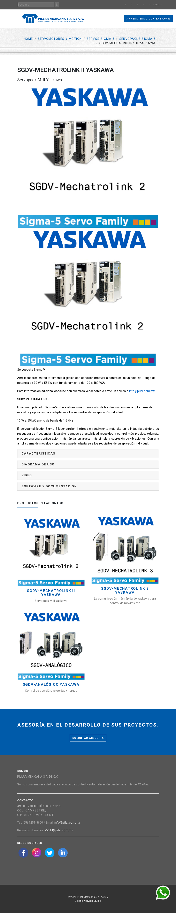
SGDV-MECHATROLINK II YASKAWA (51, 593)
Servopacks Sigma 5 (137, 39)
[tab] (88, 453)
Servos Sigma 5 (100, 39)
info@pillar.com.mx (142, 391)
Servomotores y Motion (60, 39)
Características (38, 453)
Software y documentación (49, 486)
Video (27, 475)
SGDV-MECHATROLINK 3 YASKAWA (125, 590)
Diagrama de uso (38, 464)
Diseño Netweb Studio (88, 900)
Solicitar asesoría (88, 737)
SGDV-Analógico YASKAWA (51, 685)
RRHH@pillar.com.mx (59, 830)
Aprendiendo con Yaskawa (148, 18)
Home (28, 39)
